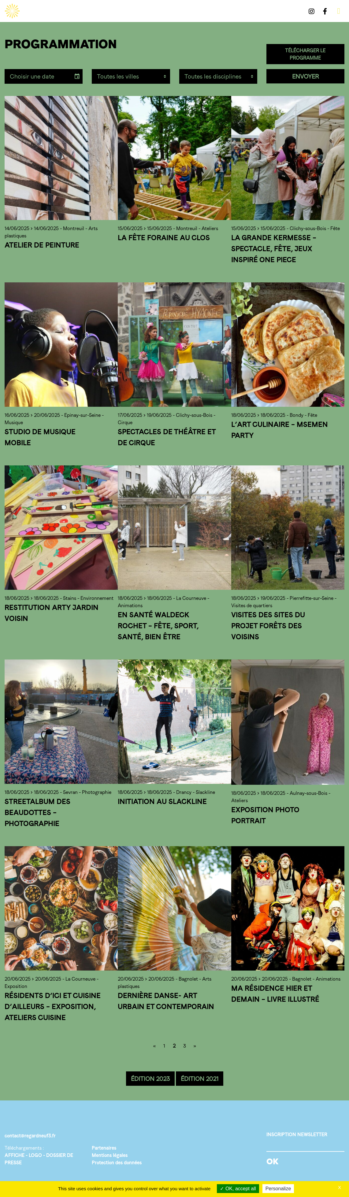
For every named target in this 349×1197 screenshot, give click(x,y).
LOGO (35, 1155)
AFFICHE (14, 1155)
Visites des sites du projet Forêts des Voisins (268, 625)
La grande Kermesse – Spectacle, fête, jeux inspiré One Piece (273, 248)
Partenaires (104, 1148)
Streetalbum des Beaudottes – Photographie (37, 812)
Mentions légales (110, 1155)
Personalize (278, 1188)
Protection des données (117, 1163)
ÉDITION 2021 (199, 1078)
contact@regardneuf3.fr (30, 1136)
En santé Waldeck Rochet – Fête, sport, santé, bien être (158, 625)
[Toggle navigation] (338, 11)
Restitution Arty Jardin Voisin (51, 613)
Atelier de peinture (42, 245)
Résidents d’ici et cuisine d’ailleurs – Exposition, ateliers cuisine (53, 1006)
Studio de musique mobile (40, 437)
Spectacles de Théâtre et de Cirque (167, 437)
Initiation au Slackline (162, 801)
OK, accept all (238, 1188)
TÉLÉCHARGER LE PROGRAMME (305, 54)
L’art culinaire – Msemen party (279, 430)
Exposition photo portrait (265, 815)
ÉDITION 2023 (150, 1078)
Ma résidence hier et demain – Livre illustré (275, 994)
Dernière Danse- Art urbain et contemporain (166, 1001)
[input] (38, 76)
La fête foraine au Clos (164, 237)
